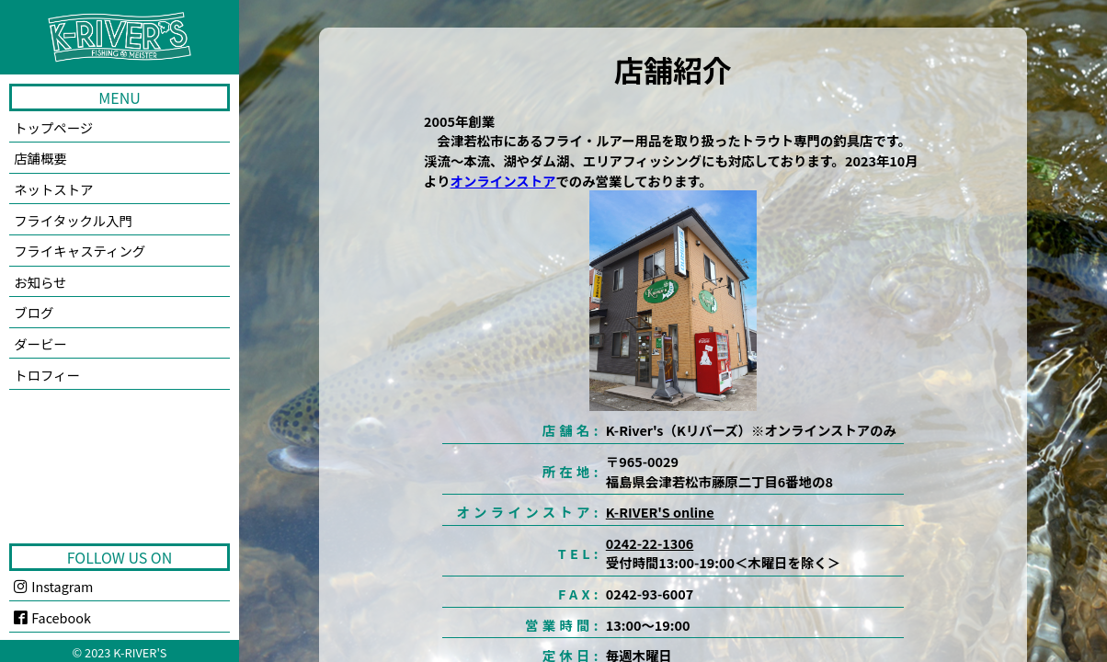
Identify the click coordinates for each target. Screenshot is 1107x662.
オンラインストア (503, 180)
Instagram (53, 586)
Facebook (52, 617)
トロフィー (47, 374)
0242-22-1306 (650, 543)
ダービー (40, 343)
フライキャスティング (79, 250)
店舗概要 (40, 157)
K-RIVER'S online (660, 511)
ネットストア (53, 189)
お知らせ (40, 281)
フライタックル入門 (73, 220)
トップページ (53, 127)
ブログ (33, 312)
